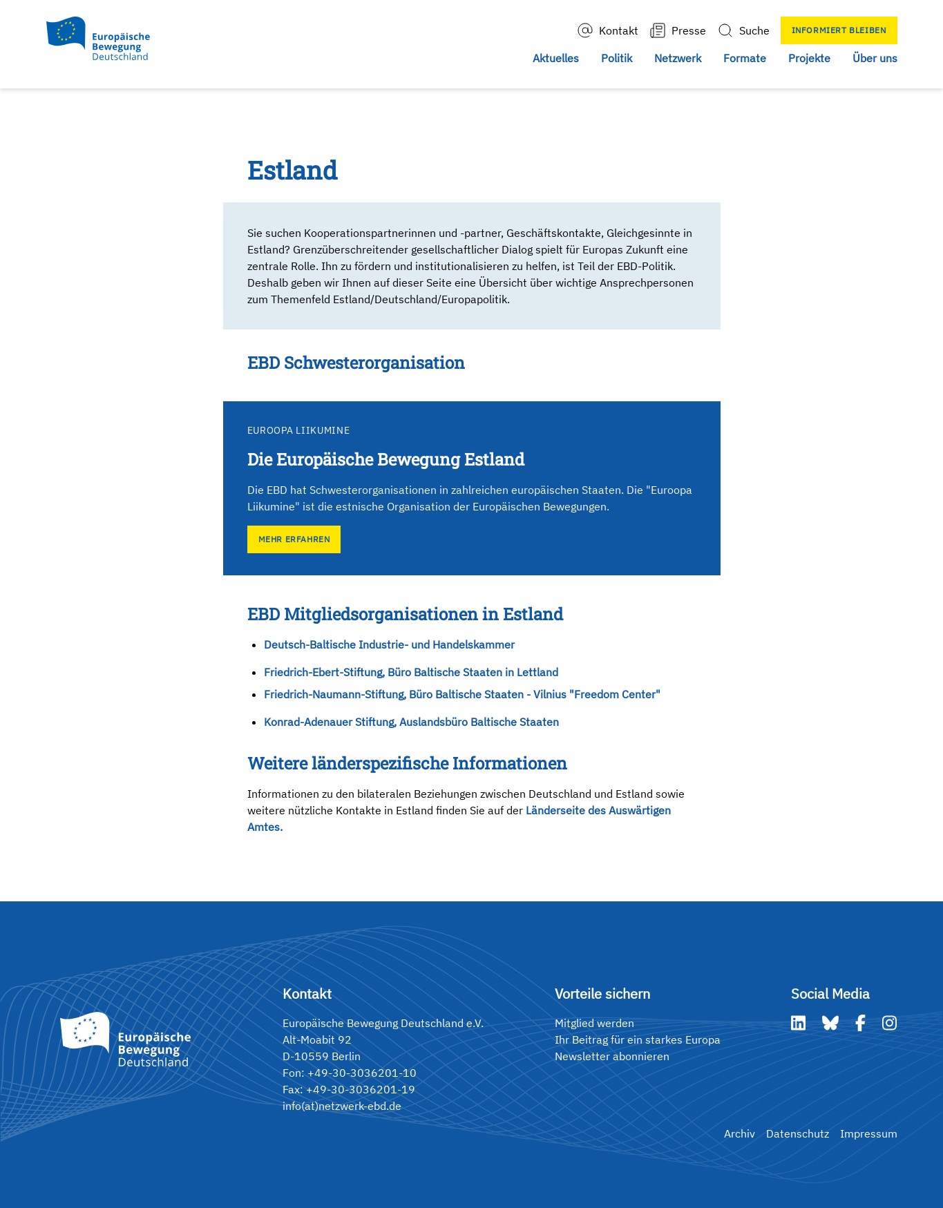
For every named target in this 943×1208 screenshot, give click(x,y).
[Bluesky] (830, 1023)
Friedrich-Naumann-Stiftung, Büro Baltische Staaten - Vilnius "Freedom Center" (462, 694)
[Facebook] (860, 1023)
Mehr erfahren (294, 539)
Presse (677, 30)
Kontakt (607, 30)
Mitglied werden (594, 1023)
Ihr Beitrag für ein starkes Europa (638, 1039)
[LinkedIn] (798, 1023)
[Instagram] (889, 1023)
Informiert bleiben (839, 30)
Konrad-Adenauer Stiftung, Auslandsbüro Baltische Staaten (411, 722)
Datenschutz (797, 1133)
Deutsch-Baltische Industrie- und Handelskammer (389, 644)
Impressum (868, 1133)
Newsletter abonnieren (612, 1056)
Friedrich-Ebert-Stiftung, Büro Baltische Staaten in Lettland (411, 672)
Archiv (739, 1133)
